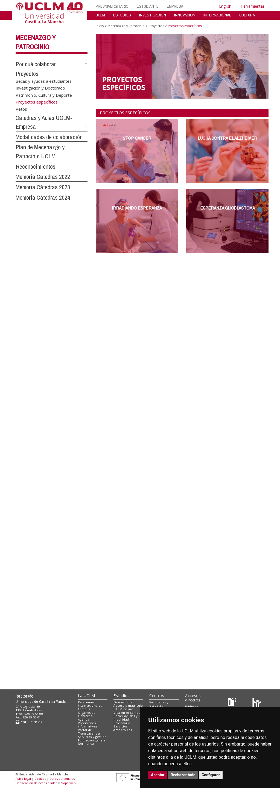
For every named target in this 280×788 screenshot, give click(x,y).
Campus (84, 709)
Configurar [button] (211, 775)
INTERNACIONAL (217, 15)
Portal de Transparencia (89, 731)
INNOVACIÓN (184, 15)
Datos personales (62, 778)
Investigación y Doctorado (40, 88)
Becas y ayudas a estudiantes (44, 81)
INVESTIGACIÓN (152, 15)
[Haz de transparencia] (233, 703)
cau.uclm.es (29, 721)
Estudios (121, 695)
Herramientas (253, 6)
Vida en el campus (127, 712)
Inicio (100, 26)
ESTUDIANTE (148, 6)
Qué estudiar (123, 702)
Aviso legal (23, 778)
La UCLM (86, 695)
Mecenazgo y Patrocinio (126, 26)
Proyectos (27, 74)
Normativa (86, 743)
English (225, 6)
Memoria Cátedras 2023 (43, 187)
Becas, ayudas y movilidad (125, 717)
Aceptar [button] (158, 775)
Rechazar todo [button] (183, 775)
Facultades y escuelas (158, 704)
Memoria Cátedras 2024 (43, 197)
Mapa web (68, 783)
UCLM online (123, 709)
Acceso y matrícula (128, 705)
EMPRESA (175, 6)
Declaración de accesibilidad (36, 783)
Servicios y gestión (92, 737)
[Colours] (256, 703)
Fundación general (92, 740)
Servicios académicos (122, 728)
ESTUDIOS (122, 15)
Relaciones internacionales (90, 704)
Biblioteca (192, 706)
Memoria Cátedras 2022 (43, 177)
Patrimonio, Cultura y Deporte (44, 95)
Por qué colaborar (36, 64)
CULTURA (247, 15)
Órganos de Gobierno (87, 714)
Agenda (83, 719)
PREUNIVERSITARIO (112, 6)
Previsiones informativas (87, 725)
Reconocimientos (36, 166)
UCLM (100, 15)
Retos (21, 108)
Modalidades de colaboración (49, 137)
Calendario (121, 723)
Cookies (40, 778)
